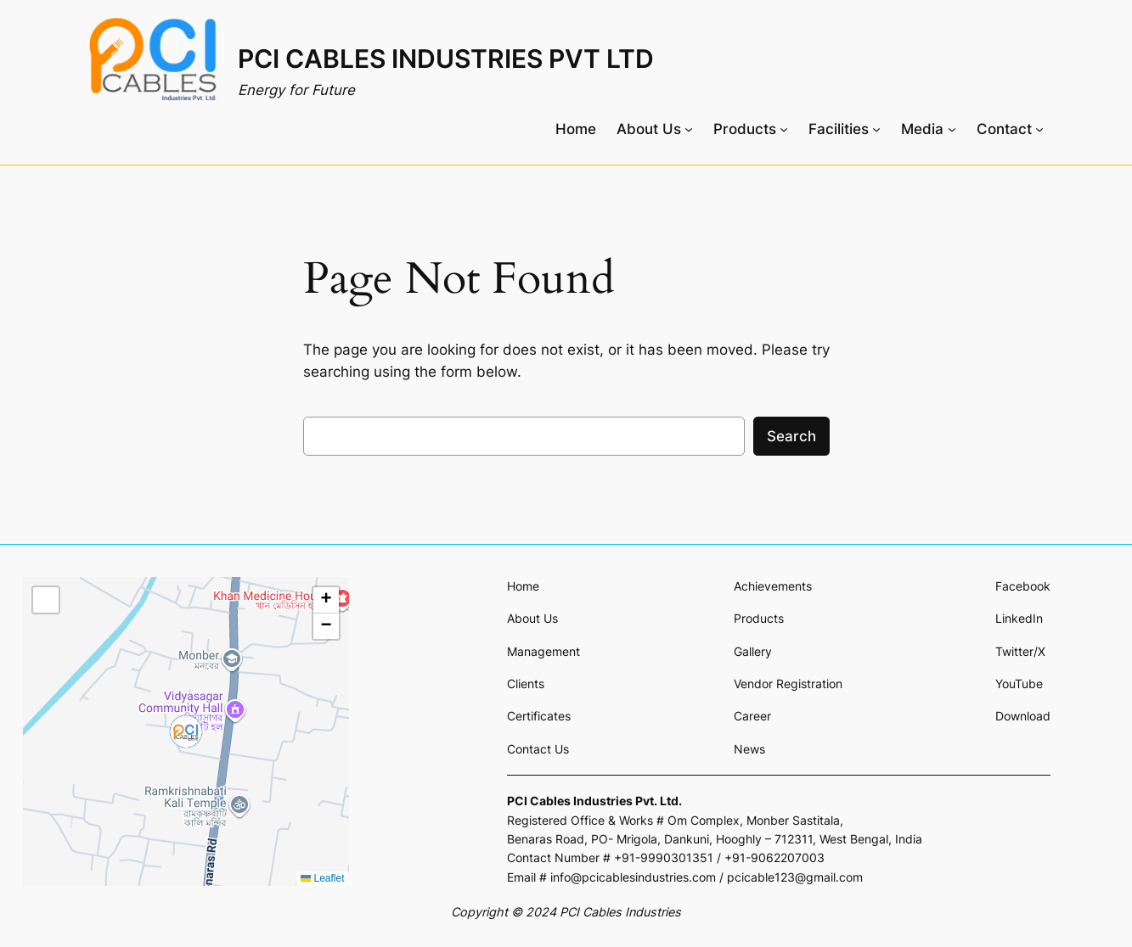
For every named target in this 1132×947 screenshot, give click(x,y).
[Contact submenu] (1010, 129)
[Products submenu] (750, 129)
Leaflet (322, 878)
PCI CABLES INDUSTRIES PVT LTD (446, 58)
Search (791, 436)
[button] (186, 731)
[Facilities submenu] (844, 129)
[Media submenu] (928, 129)
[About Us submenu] (655, 129)
